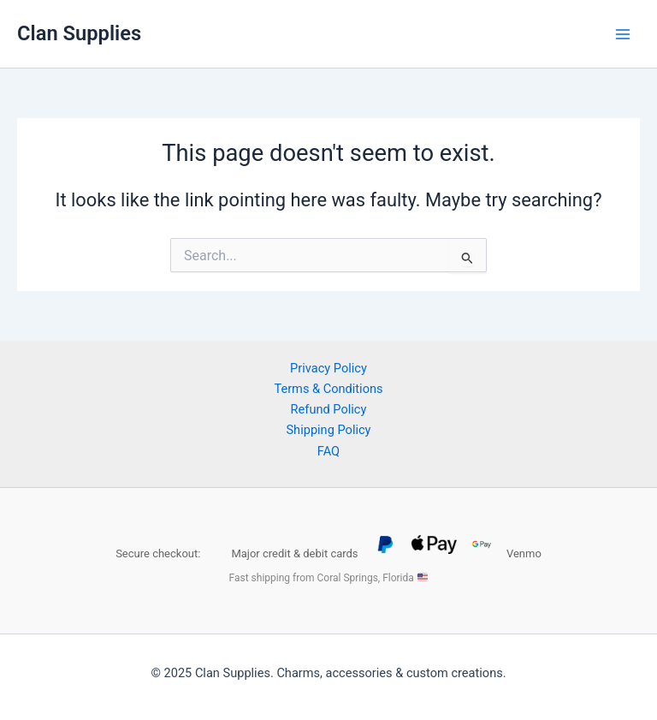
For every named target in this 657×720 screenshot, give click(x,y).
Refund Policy (329, 409)
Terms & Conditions (328, 388)
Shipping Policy (328, 429)
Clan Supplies (79, 33)
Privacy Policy (328, 368)
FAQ (328, 451)
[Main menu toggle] (623, 33)
